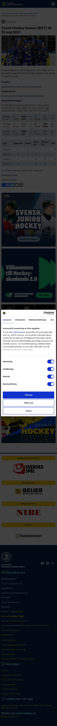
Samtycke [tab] (7, 320)
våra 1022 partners (17, 332)
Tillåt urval (28, 403)
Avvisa (28, 411)
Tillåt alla (28, 395)
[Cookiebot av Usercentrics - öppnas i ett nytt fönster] (43, 313)
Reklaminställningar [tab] (37, 320)
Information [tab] (20, 320)
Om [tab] (52, 320)
